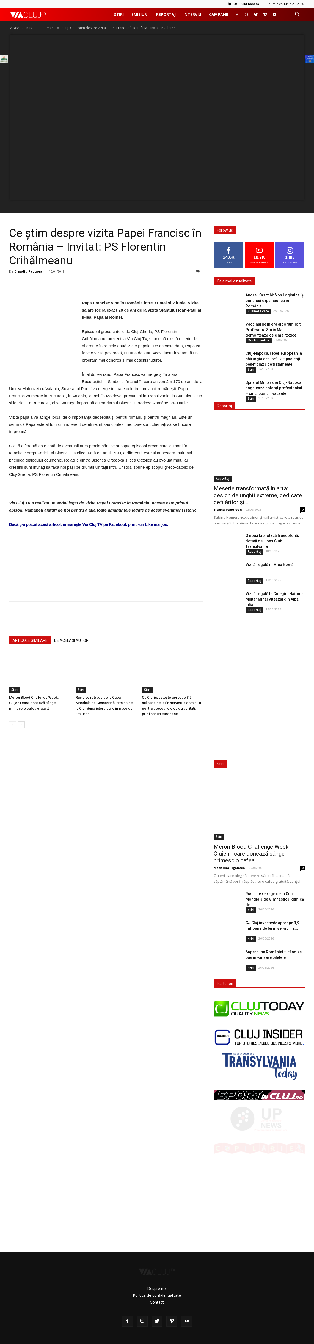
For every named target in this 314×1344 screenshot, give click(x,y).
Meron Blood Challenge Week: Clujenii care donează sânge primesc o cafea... (252, 853)
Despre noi (157, 1288)
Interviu (192, 14)
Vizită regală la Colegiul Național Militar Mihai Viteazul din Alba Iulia (275, 599)
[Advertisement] (106, 583)
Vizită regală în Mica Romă (270, 564)
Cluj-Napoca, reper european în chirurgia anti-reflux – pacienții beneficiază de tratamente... (274, 358)
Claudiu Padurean (30, 271)
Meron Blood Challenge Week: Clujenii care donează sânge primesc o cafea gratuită (34, 702)
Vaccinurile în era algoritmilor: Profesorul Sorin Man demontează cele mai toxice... (273, 329)
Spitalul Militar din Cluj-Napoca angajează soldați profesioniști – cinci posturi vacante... (274, 388)
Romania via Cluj (55, 28)
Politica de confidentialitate (157, 1295)
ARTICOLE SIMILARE (30, 640)
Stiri (119, 14)
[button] (297, 15)
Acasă (15, 28)
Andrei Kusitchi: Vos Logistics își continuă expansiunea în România (275, 300)
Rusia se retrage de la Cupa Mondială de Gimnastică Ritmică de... (275, 899)
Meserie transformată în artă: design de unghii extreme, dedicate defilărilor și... (258, 495)
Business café (258, 311)
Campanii (218, 14)
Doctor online (258, 340)
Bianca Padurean (228, 509)
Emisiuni (139, 14)
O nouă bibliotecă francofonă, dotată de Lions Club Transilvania (272, 541)
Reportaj (166, 14)
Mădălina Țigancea (229, 868)
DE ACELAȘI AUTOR (71, 640)
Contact (157, 1302)
